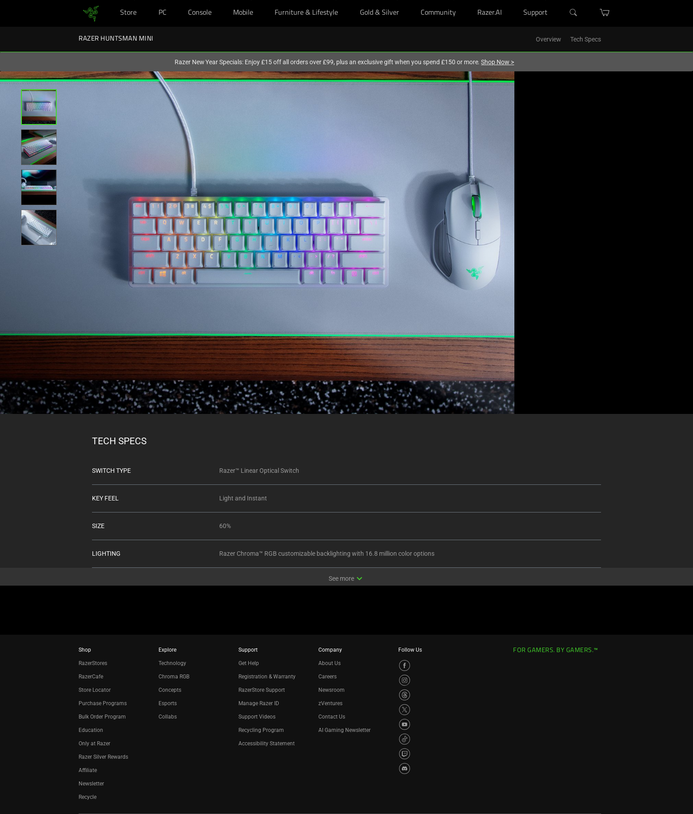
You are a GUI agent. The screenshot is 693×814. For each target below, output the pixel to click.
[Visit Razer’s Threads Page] (404, 695)
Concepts (170, 690)
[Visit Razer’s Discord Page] (404, 768)
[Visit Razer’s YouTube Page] (404, 724)
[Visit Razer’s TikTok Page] (404, 739)
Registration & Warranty (267, 677)
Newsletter (91, 784)
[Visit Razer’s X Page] (404, 709)
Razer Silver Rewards (103, 757)
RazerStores (93, 663)
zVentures (330, 703)
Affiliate (88, 770)
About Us (329, 663)
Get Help (248, 663)
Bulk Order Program (102, 717)
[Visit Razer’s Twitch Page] (404, 754)
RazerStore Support (261, 690)
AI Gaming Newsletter (344, 730)
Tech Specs (585, 39)
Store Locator (95, 690)
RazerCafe (91, 677)
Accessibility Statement (266, 743)
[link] (91, 12)
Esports (168, 703)
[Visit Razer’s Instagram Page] (404, 680)
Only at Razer (94, 743)
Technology (172, 663)
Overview (548, 39)
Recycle (87, 797)
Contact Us (331, 717)
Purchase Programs (103, 703)
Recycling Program (261, 730)
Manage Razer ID (258, 703)
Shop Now (497, 62)
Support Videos (257, 717)
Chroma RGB (174, 677)
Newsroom (331, 690)
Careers (327, 677)
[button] (39, 107)
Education (91, 730)
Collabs (168, 717)
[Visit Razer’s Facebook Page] (404, 665)
